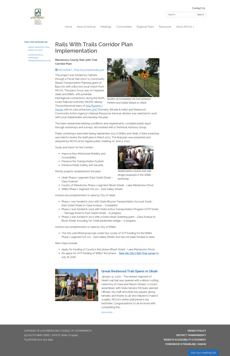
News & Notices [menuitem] (86, 26)
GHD (94, 109)
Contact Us (198, 8)
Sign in (202, 344)
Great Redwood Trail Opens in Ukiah (39, 48)
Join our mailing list (203, 352)
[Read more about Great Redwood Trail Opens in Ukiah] (107, 291)
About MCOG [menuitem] (184, 26)
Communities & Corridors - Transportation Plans (39, 58)
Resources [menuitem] (165, 26)
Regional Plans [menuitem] (145, 26)
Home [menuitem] (68, 26)
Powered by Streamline (180, 344)
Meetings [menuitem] (105, 26)
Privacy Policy (197, 330)
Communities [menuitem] (124, 26)
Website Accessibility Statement (185, 339)
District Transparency (191, 335)
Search (200, 14)
